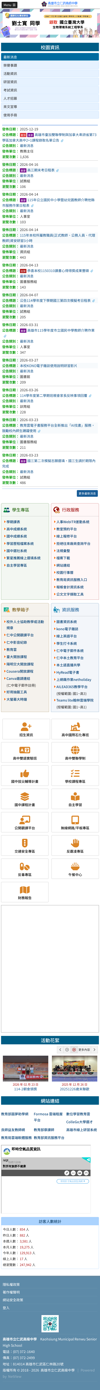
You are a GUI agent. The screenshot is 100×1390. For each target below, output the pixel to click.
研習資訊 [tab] (10, 81)
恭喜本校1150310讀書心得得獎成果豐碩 (56, 270)
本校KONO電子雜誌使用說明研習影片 (48, 365)
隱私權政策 (11, 1284)
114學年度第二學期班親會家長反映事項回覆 (56, 395)
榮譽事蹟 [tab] (10, 65)
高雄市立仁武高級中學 (57, 1370)
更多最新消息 (87, 493)
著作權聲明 (11, 1292)
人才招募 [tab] (10, 98)
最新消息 (27, 145)
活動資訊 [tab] (10, 73)
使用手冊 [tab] (10, 114)
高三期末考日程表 (39, 169)
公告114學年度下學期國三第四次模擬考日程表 (57, 300)
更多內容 (84, 1049)
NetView (14, 1376)
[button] (9, 5)
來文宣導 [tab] (10, 106)
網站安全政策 (13, 1299)
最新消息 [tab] (10, 56)
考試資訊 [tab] (10, 90)
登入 (6, 1307)
